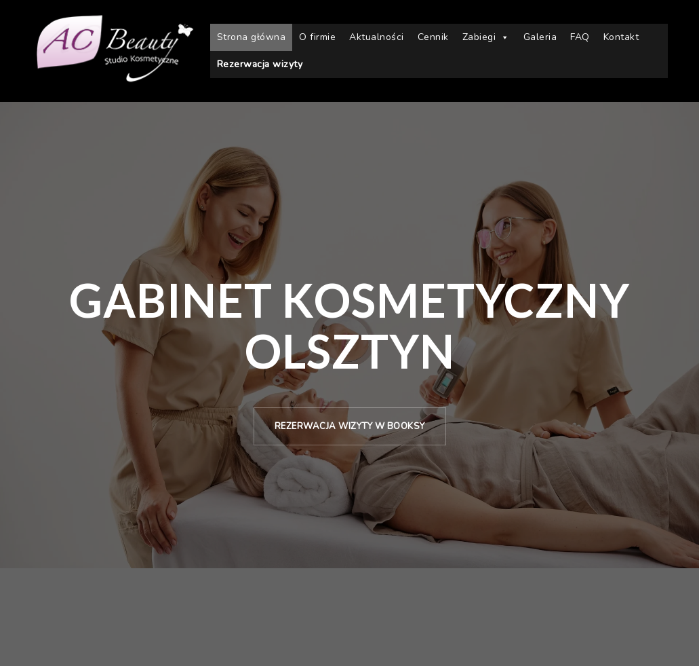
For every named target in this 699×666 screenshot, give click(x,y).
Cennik (433, 37)
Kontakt (621, 37)
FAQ (580, 37)
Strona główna (251, 37)
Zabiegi (486, 37)
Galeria (540, 37)
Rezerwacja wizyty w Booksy (350, 426)
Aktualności (376, 37)
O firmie (317, 37)
